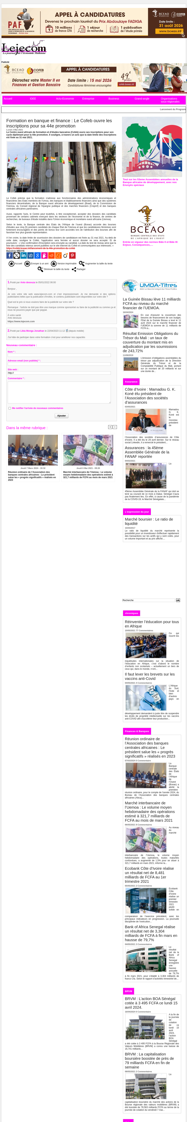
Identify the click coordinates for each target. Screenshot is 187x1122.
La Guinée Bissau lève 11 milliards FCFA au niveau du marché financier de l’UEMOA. (152, 303)
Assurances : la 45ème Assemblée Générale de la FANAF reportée (147, 452)
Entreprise (88, 98)
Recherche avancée (131, 604)
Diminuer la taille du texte (53, 269)
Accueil (8, 98)
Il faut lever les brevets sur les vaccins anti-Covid (150, 676)
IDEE (33, 98)
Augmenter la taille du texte (96, 263)
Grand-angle (142, 98)
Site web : (13, 369)
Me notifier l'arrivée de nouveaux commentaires (37, 408)
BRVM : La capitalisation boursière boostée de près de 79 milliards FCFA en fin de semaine (149, 1060)
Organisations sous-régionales (170, 100)
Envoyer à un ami (36, 263)
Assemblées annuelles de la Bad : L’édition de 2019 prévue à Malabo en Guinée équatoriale (152, 192)
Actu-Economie (65, 98)
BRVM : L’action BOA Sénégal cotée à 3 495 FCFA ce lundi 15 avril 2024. (151, 1003)
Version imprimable (63, 263)
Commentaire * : (16, 378)
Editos (148, 613)
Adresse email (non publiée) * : (24, 360)
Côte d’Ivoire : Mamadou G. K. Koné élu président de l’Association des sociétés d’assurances (150, 395)
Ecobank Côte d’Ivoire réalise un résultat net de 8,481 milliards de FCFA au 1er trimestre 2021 (149, 874)
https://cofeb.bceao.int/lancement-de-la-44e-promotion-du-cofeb (40, 248)
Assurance (131, 381)
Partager (78, 269)
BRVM (128, 991)
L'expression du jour (137, 511)
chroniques (131, 613)
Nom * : (12, 351)
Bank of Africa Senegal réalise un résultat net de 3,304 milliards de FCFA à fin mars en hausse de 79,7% (151, 933)
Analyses (162, 613)
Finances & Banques (137, 731)
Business (114, 98)
